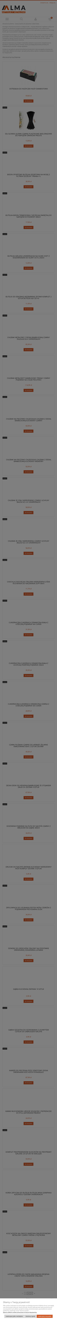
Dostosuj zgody (30, 1316)
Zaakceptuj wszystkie (44, 1316)
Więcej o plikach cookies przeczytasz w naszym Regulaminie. (20, 1312)
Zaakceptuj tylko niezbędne (14, 1316)
